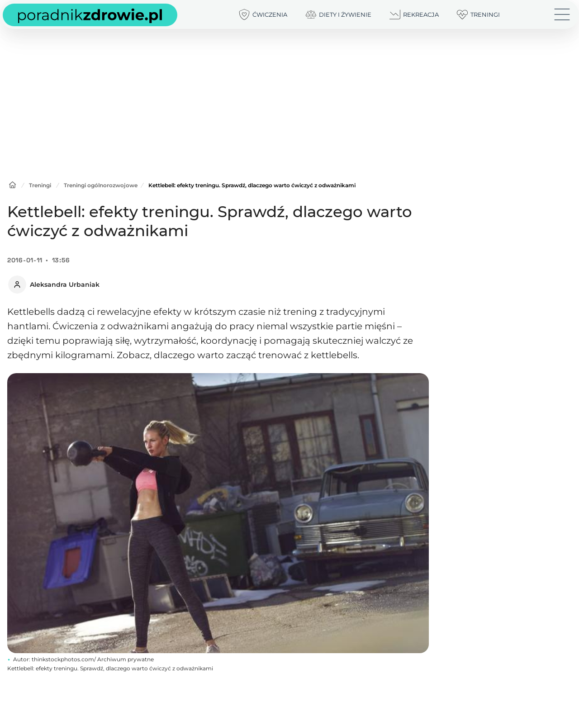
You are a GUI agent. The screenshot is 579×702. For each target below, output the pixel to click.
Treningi (40, 185)
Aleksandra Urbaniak (65, 284)
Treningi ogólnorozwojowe (101, 185)
